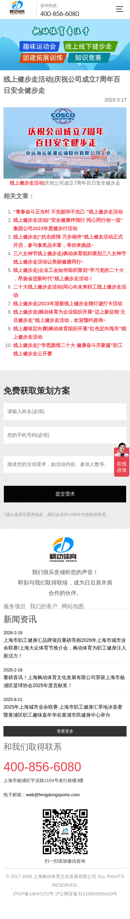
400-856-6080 (59, 13)
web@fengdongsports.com (53, 794)
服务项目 (14, 606)
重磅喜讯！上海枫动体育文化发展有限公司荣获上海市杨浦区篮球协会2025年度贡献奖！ (65, 677)
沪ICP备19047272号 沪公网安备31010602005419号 (65, 893)
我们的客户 (44, 606)
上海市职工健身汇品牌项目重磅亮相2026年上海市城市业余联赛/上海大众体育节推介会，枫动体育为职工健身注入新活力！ (65, 644)
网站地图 (73, 606)
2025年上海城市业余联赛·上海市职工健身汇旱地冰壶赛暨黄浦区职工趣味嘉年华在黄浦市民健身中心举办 (65, 707)
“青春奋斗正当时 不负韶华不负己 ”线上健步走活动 (68, 212)
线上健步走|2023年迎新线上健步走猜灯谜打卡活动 (67, 303)
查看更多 (65, 731)
